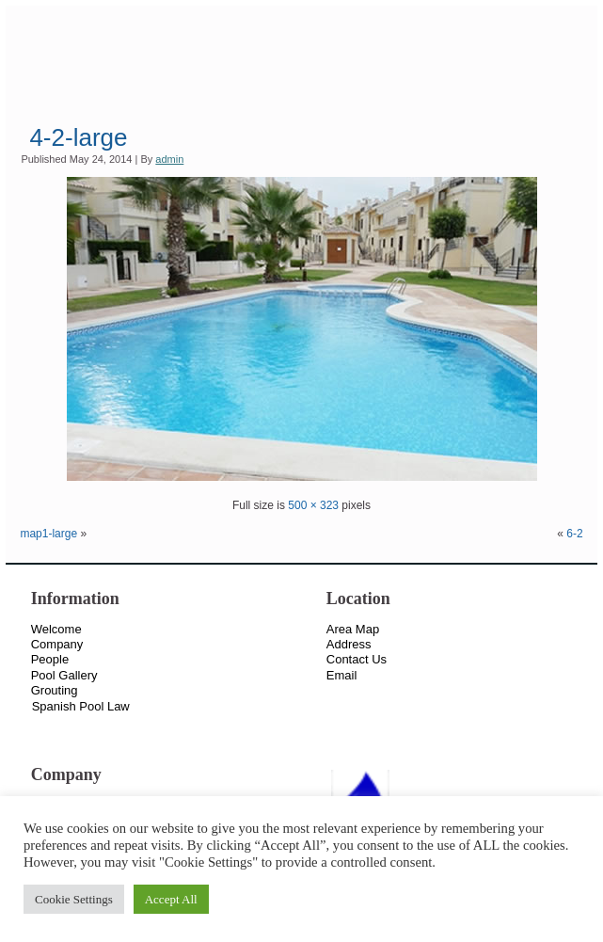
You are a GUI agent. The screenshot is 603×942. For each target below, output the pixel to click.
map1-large (48, 533)
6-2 (574, 533)
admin (169, 159)
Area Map (352, 629)
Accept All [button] (171, 899)
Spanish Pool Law (81, 706)
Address (349, 644)
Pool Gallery (64, 675)
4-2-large (78, 137)
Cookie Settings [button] (74, 899)
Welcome (56, 629)
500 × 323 (313, 505)
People (50, 659)
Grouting (54, 690)
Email (341, 675)
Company (57, 644)
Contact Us (356, 659)
